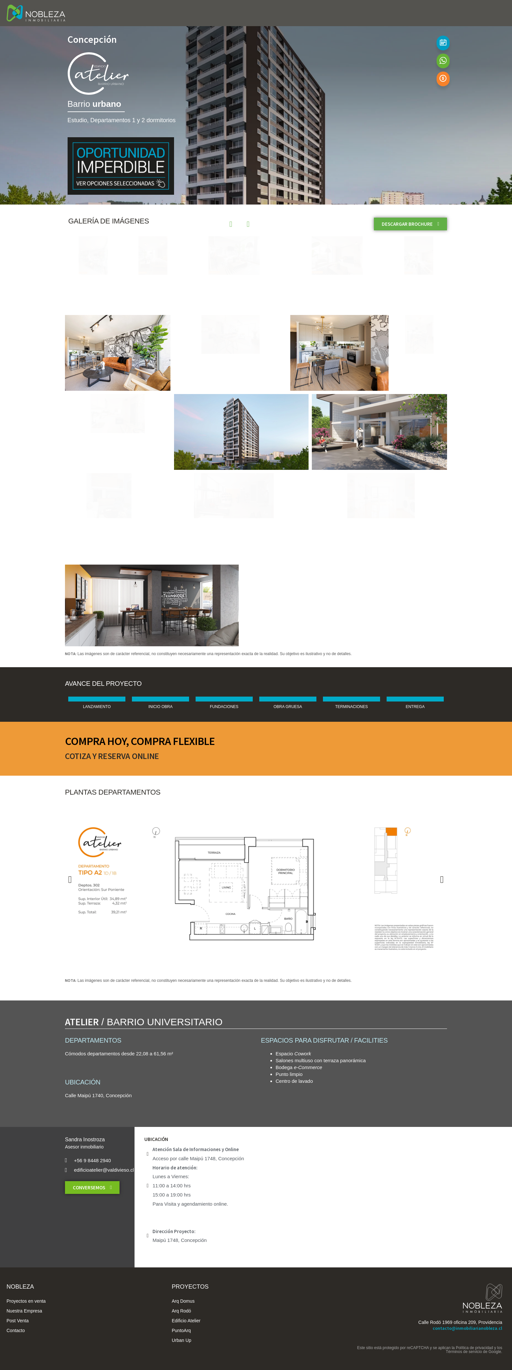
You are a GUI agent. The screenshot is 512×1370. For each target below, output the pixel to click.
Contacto (16, 1330)
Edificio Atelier (186, 1320)
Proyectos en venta (26, 1301)
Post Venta (18, 1320)
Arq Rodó (181, 1310)
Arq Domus (183, 1301)
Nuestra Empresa (24, 1310)
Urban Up (181, 1340)
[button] (70, 879)
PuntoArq (181, 1330)
